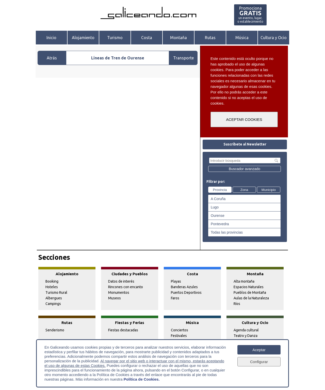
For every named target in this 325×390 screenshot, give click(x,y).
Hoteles (51, 287)
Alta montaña (244, 281)
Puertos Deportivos (186, 292)
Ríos (237, 304)
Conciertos (179, 330)
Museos (114, 298)
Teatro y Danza (245, 336)
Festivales (179, 336)
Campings (53, 304)
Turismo (115, 37)
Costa (146, 37)
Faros (175, 298)
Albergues (53, 298)
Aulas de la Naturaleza (251, 298)
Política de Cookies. (142, 379)
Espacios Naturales (249, 287)
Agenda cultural (246, 330)
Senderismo (54, 330)
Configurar (259, 362)
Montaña (178, 37)
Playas (176, 281)
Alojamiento (83, 37)
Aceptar (259, 350)
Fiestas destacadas (123, 330)
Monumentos (118, 292)
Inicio (51, 37)
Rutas (210, 37)
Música (242, 37)
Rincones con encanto (125, 287)
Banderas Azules (184, 287)
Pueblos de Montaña (250, 292)
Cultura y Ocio (274, 37)
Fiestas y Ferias (129, 322)
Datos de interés (121, 281)
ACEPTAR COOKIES (244, 119)
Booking (51, 281)
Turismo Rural (56, 292)
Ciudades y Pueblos (129, 274)
